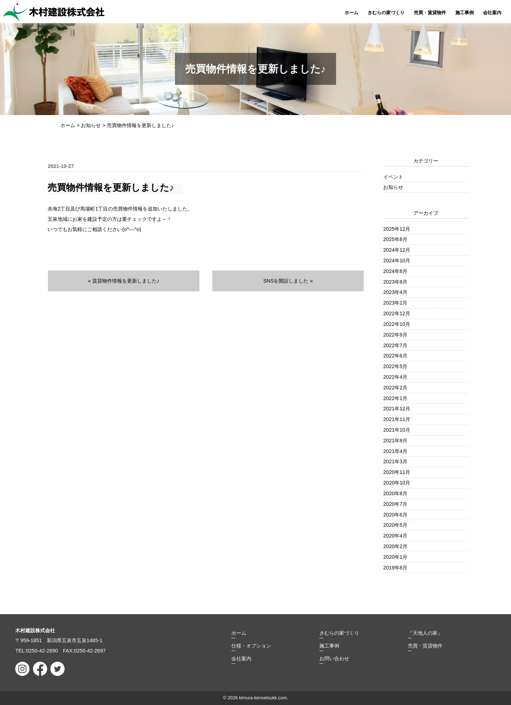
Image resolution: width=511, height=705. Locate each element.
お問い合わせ (334, 658)
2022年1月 (395, 398)
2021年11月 (396, 419)
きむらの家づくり (386, 12)
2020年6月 (395, 515)
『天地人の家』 (425, 633)
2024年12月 (396, 250)
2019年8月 (395, 567)
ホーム (351, 12)
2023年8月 (395, 282)
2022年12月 (396, 313)
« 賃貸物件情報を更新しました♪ (123, 281)
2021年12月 (396, 408)
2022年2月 (395, 387)
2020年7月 (395, 504)
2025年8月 (395, 239)
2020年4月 (395, 536)
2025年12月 (396, 229)
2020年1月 (395, 557)
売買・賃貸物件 (430, 12)
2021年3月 (395, 461)
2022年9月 (395, 335)
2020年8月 (395, 493)
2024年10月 (396, 260)
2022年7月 (395, 345)
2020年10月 (396, 483)
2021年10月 (396, 430)
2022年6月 (395, 356)
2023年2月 (395, 303)
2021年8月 (395, 440)
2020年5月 (395, 525)
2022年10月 (396, 324)
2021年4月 (395, 451)
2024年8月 (395, 271)
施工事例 (464, 12)
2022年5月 (395, 366)
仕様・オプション (251, 646)
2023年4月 (395, 292)
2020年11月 (396, 472)
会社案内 (492, 12)
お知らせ (393, 187)
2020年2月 (395, 546)
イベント (393, 177)
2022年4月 (395, 377)
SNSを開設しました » (288, 281)
